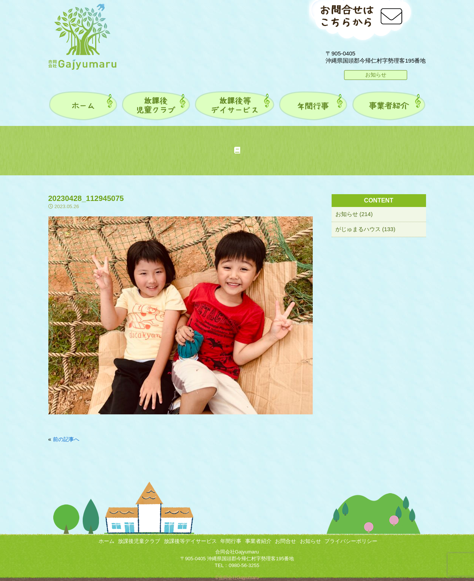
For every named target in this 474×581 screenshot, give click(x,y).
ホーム (106, 541)
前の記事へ (66, 439)
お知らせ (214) (354, 214)
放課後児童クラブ (139, 541)
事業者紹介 (258, 541)
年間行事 (230, 541)
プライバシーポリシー (350, 541)
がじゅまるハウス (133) (365, 229)
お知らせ (375, 75)
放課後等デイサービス (190, 541)
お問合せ (285, 541)
